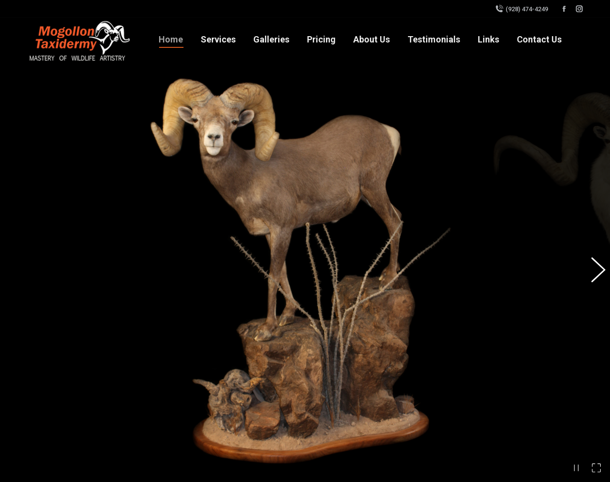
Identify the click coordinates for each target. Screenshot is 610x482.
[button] (593, 238)
